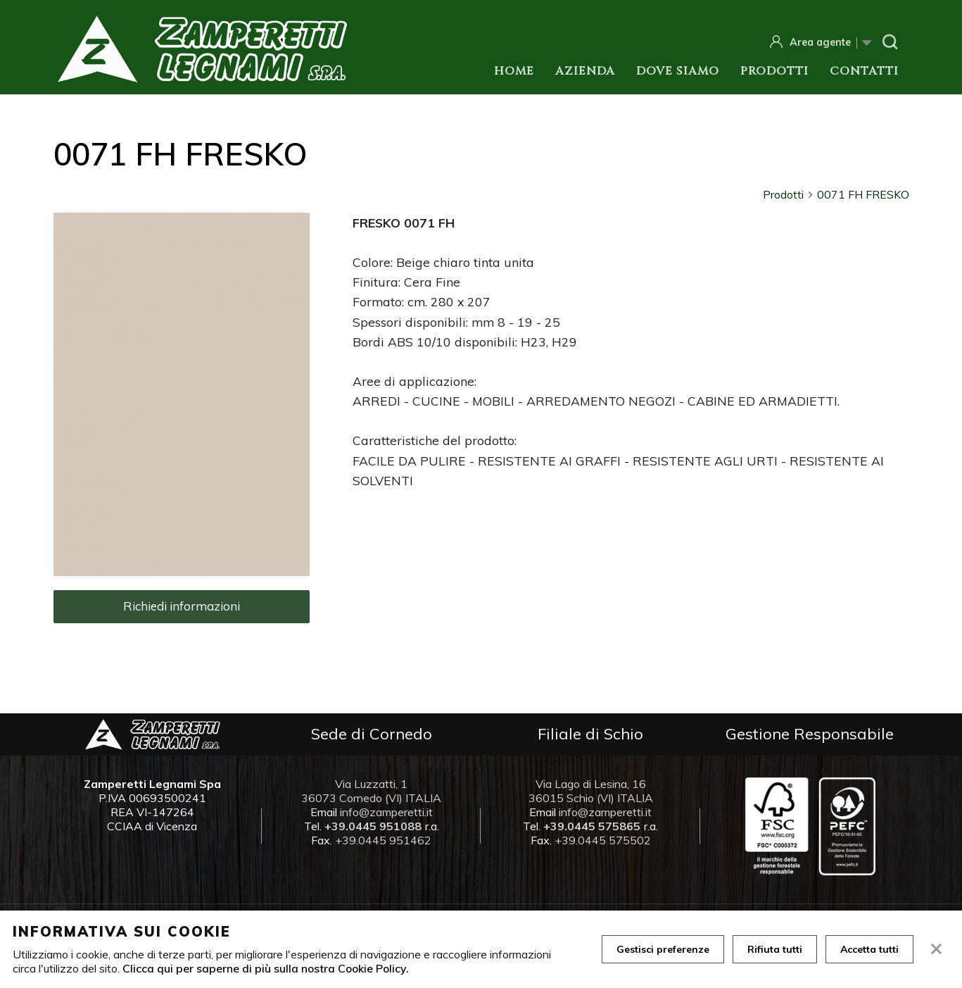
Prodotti (774, 71)
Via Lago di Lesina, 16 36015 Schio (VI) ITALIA (591, 791)
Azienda (585, 71)
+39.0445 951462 (383, 840)
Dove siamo (677, 71)
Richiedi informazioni (181, 606)
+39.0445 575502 (603, 840)
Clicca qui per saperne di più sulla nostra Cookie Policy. (265, 968)
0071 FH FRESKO (863, 194)
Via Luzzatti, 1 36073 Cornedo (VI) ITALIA (371, 791)
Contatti (864, 71)
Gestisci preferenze (662, 949)
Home (514, 71)
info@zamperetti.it (386, 812)
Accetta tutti (869, 949)
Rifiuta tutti (774, 949)
